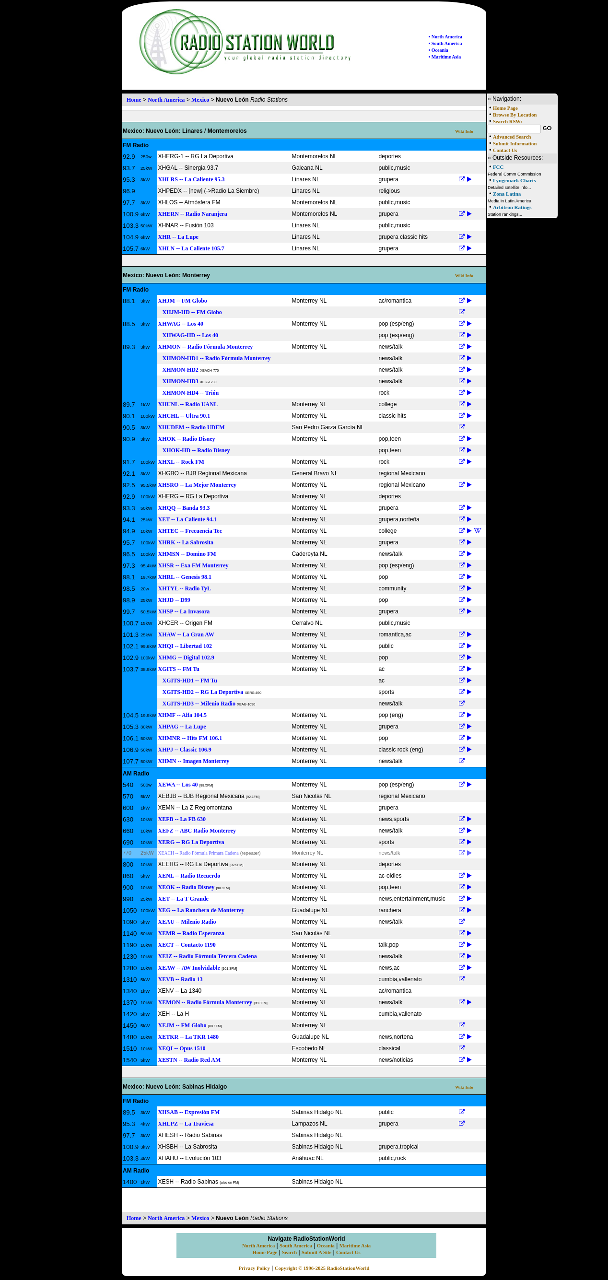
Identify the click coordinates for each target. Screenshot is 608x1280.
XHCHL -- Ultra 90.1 (184, 415)
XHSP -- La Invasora (184, 611)
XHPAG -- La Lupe (182, 726)
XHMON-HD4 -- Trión (188, 392)
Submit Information (515, 143)
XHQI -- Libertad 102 (185, 646)
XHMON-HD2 (178, 369)
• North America (445, 36)
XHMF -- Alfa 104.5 (182, 715)
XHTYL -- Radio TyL (184, 588)
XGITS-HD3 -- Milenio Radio (196, 703)
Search (289, 1252)
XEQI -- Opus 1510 (182, 1048)
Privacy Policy (254, 1268)
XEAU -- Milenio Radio (187, 921)
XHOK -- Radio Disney (186, 438)
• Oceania (438, 50)
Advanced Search (512, 137)
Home (134, 99)
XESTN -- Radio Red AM (189, 1060)
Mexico (200, 99)
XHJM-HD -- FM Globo (190, 312)
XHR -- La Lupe (178, 237)
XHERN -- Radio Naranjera (192, 214)
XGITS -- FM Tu (178, 669)
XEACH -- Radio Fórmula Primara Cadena (198, 853)
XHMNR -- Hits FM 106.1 (190, 738)
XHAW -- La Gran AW (186, 634)
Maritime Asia (355, 1245)
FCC (498, 167)
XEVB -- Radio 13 (180, 979)
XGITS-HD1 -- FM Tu (187, 680)
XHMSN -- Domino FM (187, 554)
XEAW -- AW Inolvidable (189, 967)
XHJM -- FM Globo (182, 300)
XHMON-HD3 (178, 381)
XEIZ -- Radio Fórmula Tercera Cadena (207, 956)
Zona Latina (507, 194)
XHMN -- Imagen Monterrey (194, 761)
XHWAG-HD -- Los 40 (188, 335)
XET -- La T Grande (183, 898)
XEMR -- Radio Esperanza (191, 933)
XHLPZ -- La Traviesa (186, 1123)
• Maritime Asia (445, 56)
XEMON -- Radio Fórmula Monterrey (205, 1002)
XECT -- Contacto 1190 (187, 944)
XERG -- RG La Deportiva (191, 842)
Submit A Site (316, 1252)
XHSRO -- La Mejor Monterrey (197, 484)
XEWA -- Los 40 (178, 784)
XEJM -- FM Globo (182, 1025)
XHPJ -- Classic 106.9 (184, 749)
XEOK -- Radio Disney (186, 887)
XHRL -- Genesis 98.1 (184, 577)
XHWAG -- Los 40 (180, 323)
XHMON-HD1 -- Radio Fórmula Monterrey (214, 358)
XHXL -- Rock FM (181, 461)
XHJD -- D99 (174, 600)
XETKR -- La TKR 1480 (188, 1036)
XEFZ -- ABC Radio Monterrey (197, 830)
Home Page (505, 108)
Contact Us (505, 150)
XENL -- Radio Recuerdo (189, 875)
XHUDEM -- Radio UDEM (191, 427)
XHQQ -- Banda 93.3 (184, 508)
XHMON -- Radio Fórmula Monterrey (205, 346)
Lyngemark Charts (514, 180)
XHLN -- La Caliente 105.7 (191, 248)
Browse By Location (515, 114)
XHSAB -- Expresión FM (189, 1112)
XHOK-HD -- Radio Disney (194, 450)
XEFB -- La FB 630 (182, 819)
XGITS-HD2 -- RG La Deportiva (201, 692)
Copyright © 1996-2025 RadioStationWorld (322, 1268)
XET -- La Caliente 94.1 (187, 519)
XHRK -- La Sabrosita (185, 542)
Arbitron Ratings (512, 207)
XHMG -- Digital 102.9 (186, 657)
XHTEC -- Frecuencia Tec (190, 531)
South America (296, 1245)
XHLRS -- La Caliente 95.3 (191, 179)
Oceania (326, 1245)
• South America (445, 43)
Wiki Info (464, 131)
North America (166, 99)
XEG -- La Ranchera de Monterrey (201, 910)
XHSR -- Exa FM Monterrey (193, 565)
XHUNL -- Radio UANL (188, 404)
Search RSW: (507, 121)
